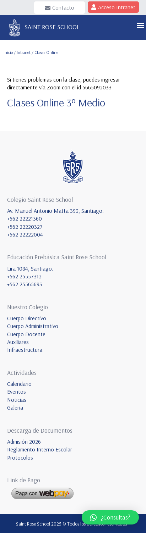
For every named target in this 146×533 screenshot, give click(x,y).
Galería (15, 407)
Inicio (8, 52)
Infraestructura (24, 349)
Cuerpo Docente (26, 334)
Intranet (24, 52)
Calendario (19, 383)
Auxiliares (18, 341)
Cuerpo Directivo (26, 318)
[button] (110, 517)
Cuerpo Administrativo (32, 325)
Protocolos (20, 457)
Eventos (16, 391)
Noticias (16, 399)
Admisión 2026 (24, 441)
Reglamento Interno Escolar (39, 449)
